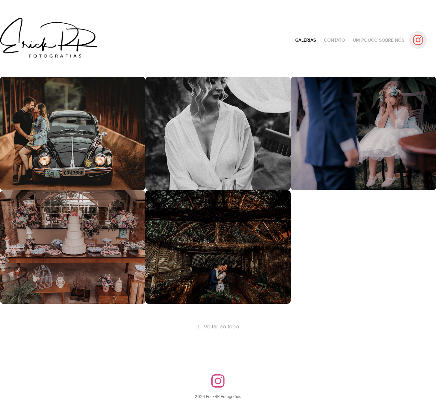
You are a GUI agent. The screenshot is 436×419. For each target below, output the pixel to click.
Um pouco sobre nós (378, 40)
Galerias (305, 40)
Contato (334, 40)
